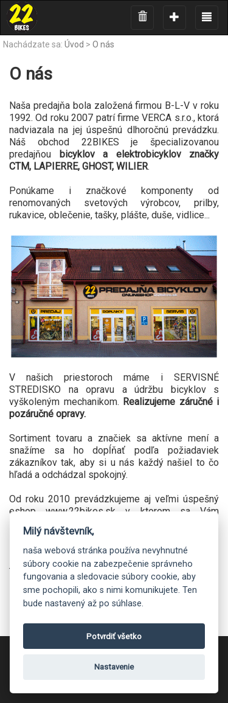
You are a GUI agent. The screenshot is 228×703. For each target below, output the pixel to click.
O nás (103, 44)
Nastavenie (114, 666)
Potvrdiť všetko (114, 636)
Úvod (74, 44)
